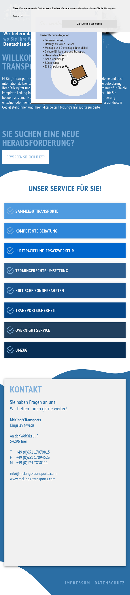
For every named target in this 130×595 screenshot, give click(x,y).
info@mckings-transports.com (33, 473)
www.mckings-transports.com (32, 479)
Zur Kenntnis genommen (89, 24)
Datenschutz (110, 583)
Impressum (77, 583)
